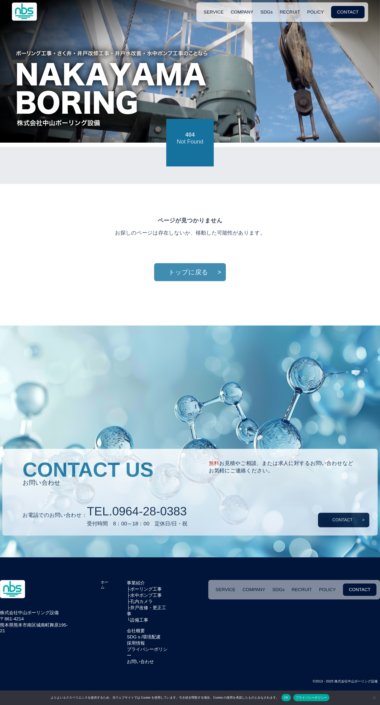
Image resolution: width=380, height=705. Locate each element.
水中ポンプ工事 (146, 595)
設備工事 (139, 619)
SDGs (267, 9)
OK (286, 697)
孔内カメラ (141, 601)
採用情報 (136, 643)
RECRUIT (290, 9)
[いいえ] (374, 697)
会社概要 (136, 630)
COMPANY (242, 9)
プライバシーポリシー (311, 697)
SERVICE (213, 9)
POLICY (315, 9)
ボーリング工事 (146, 589)
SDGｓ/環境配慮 (144, 636)
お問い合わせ (140, 661)
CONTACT (348, 9)
